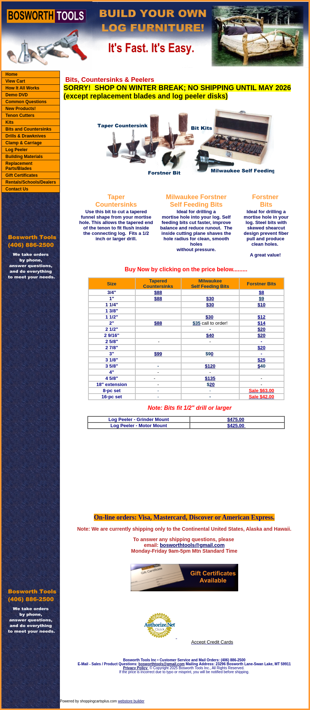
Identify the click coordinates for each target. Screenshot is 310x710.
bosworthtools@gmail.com (192, 545)
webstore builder (131, 701)
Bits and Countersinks (28, 129)
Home (11, 74)
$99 (158, 353)
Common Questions (26, 101)
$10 (262, 304)
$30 (210, 298)
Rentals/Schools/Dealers (30, 182)
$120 (210, 366)
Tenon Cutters (19, 115)
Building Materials (24, 156)
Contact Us (16, 189)
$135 (210, 378)
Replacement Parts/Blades (18, 166)
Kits (9, 122)
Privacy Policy (136, 668)
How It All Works (22, 88)
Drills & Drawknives (25, 136)
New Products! (20, 108)
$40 (210, 335)
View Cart (15, 81)
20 (211, 384)
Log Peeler (16, 149)
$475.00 (235, 419)
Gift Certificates (21, 175)
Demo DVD (16, 94)
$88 (158, 292)
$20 (262, 335)
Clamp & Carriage (23, 142)
